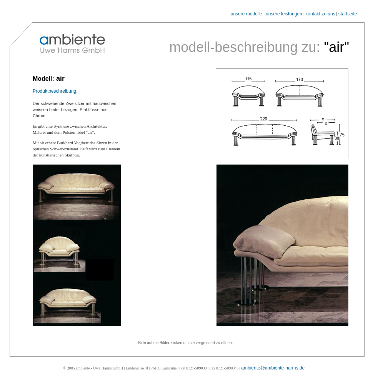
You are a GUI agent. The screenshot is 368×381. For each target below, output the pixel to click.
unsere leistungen (284, 14)
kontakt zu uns (320, 14)
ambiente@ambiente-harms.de (273, 368)
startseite (347, 14)
